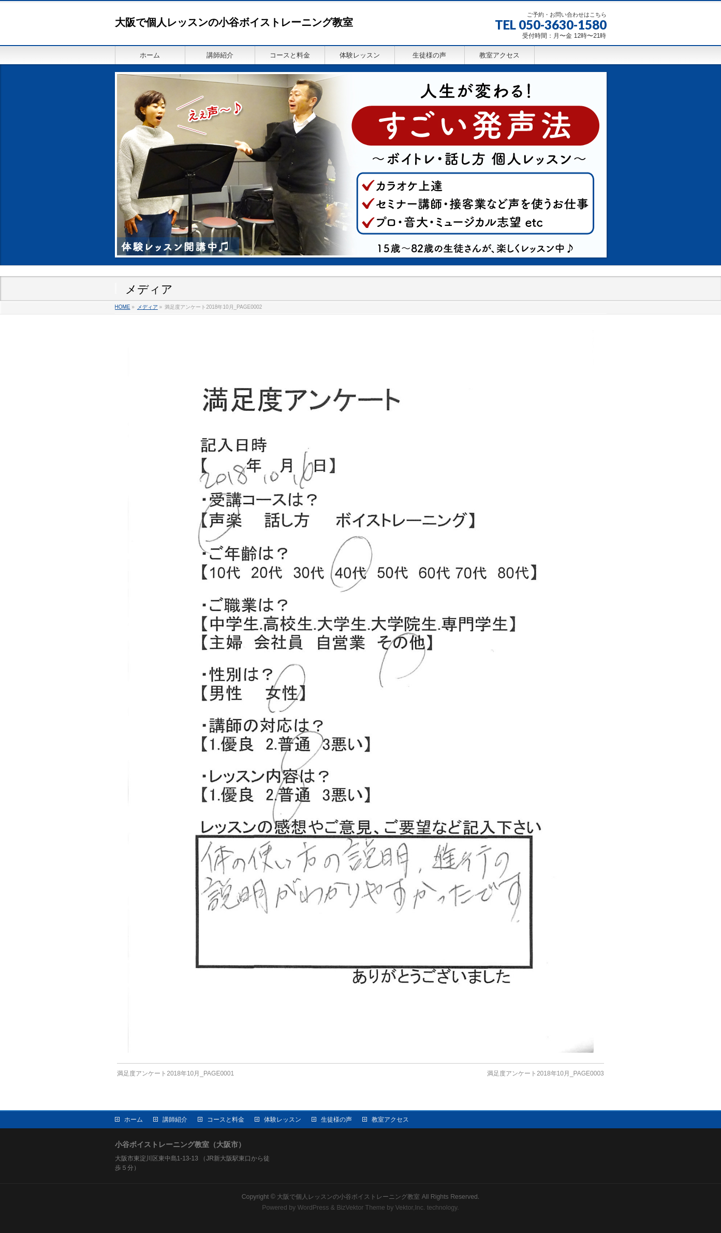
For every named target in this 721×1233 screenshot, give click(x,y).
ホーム (133, 1118)
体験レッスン (282, 1118)
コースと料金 (225, 1118)
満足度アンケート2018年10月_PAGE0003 (545, 1073)
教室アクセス (390, 1118)
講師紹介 (175, 1118)
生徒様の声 (336, 1118)
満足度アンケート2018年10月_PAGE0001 (175, 1073)
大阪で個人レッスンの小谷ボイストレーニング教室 (234, 22)
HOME (122, 307)
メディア (147, 307)
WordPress (313, 1206)
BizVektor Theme (360, 1206)
